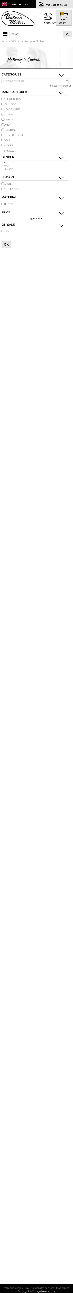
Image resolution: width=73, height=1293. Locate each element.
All (6, 162)
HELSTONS (10, 130)
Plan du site (62, 1288)
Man (6, 165)
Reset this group (62, 86)
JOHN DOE (10, 104)
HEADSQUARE (12, 109)
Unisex (8, 169)
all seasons (12, 189)
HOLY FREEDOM (13, 135)
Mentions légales (13, 1288)
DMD (7, 124)
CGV (27, 1288)
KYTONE (9, 145)
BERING (8, 119)
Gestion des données (42, 1288)
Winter (8, 183)
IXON (7, 140)
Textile (8, 204)
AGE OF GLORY (12, 99)
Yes (6, 231)
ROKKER (9, 114)
